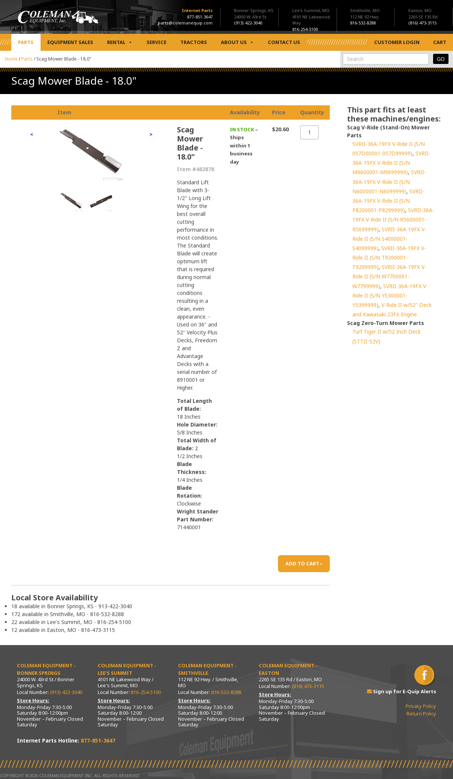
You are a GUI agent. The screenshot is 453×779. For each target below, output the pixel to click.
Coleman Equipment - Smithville (207, 669)
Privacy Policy (421, 706)
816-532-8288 (226, 692)
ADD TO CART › (303, 563)
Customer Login (397, 42)
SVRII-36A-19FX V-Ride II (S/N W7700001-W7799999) (389, 276)
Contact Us (284, 42)
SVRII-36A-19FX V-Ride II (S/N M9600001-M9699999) (391, 163)
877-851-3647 (200, 17)
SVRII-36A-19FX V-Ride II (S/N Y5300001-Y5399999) (390, 295)
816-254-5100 (146, 692)
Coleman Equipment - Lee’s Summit (127, 669)
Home (11, 59)
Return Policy (421, 713)
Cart (439, 42)
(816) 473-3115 (308, 686)
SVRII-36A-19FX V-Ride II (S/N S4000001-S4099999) (389, 239)
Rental (120, 42)
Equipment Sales (70, 42)
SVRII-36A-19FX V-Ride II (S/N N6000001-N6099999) (389, 181)
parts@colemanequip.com (185, 23)
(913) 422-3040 (66, 692)
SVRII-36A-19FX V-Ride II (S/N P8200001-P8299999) (388, 201)
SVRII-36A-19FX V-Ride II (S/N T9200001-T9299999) (389, 257)
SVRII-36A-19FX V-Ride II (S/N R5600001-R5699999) (393, 219)
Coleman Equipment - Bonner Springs (46, 669)
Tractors (193, 42)
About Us (237, 42)
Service (156, 42)
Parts (25, 42)
